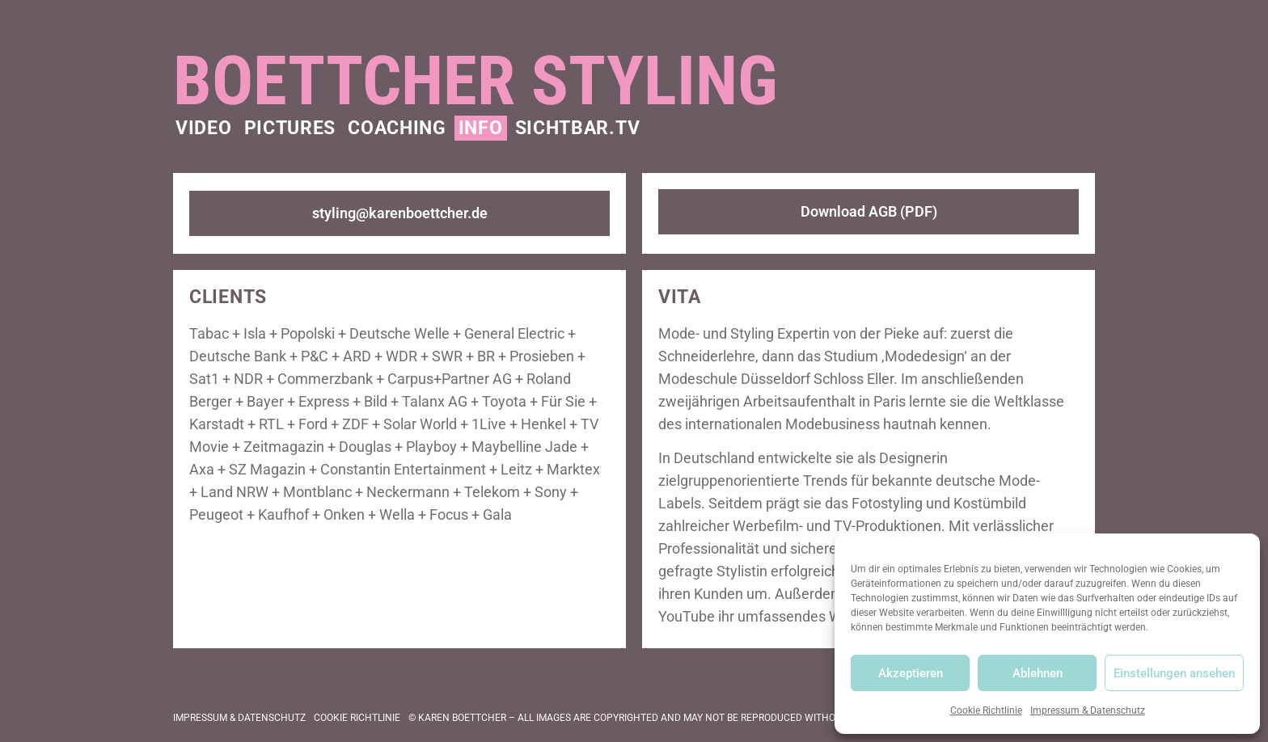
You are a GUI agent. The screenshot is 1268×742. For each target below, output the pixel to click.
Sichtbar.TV (577, 128)
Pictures (290, 128)
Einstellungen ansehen (1174, 673)
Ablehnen (1037, 673)
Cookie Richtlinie (986, 710)
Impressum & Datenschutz (1087, 710)
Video (203, 128)
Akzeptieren (910, 673)
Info (481, 128)
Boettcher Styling (475, 80)
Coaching (397, 128)
